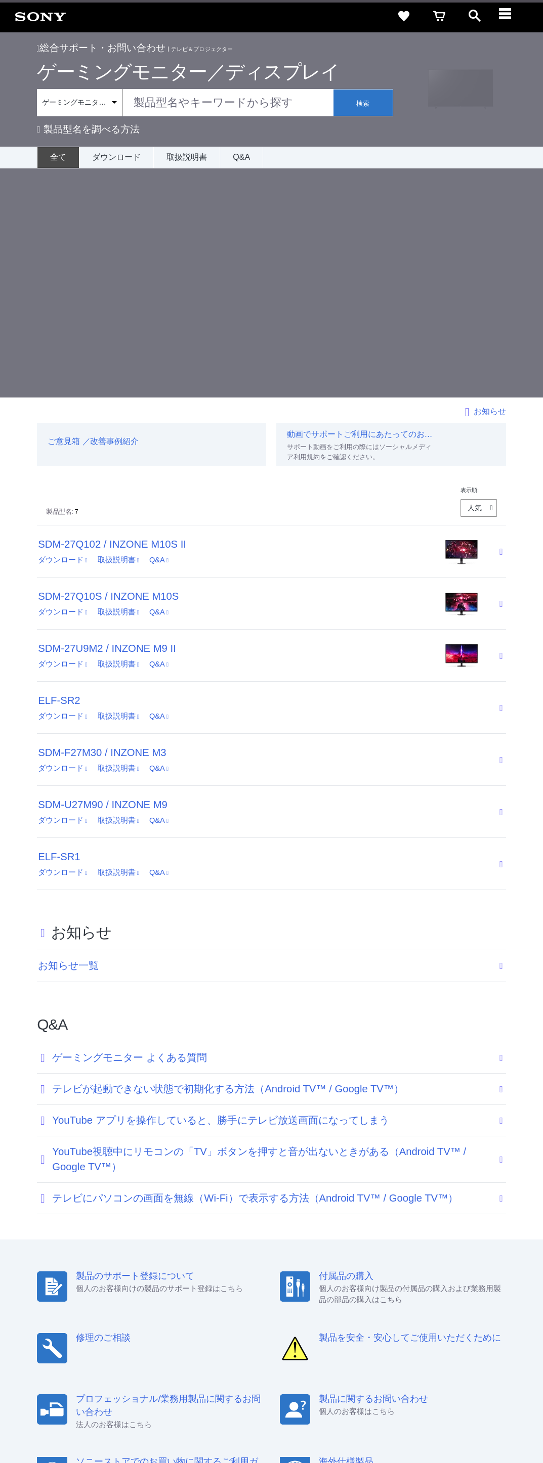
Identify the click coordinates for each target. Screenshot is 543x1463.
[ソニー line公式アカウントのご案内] (401, 1367)
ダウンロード (116, 157)
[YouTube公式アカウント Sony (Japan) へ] (445, 1367)
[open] (474, 16)
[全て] (58, 157)
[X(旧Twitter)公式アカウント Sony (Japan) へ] (423, 1367)
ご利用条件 (82, 1422)
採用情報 (245, 1342)
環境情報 (400, 1342)
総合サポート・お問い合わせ (101, 47)
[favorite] (404, 16)
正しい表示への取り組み (213, 1422)
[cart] (439, 16)
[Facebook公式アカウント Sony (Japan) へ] (466, 1367)
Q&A (241, 157)
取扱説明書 (186, 157)
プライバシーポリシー (138, 1422)
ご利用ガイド (432, 1323)
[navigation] (510, 16)
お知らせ (490, 182)
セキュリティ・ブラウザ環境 (266, 1323)
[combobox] (185, 102)
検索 (362, 103)
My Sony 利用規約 (450, 1342)
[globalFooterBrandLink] (439, 1428)
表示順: (470, 261)
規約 (470, 1323)
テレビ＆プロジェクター (202, 49)
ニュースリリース (350, 1342)
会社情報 (208, 1342)
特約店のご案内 (291, 1342)
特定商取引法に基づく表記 (360, 1323)
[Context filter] (79, 102)
